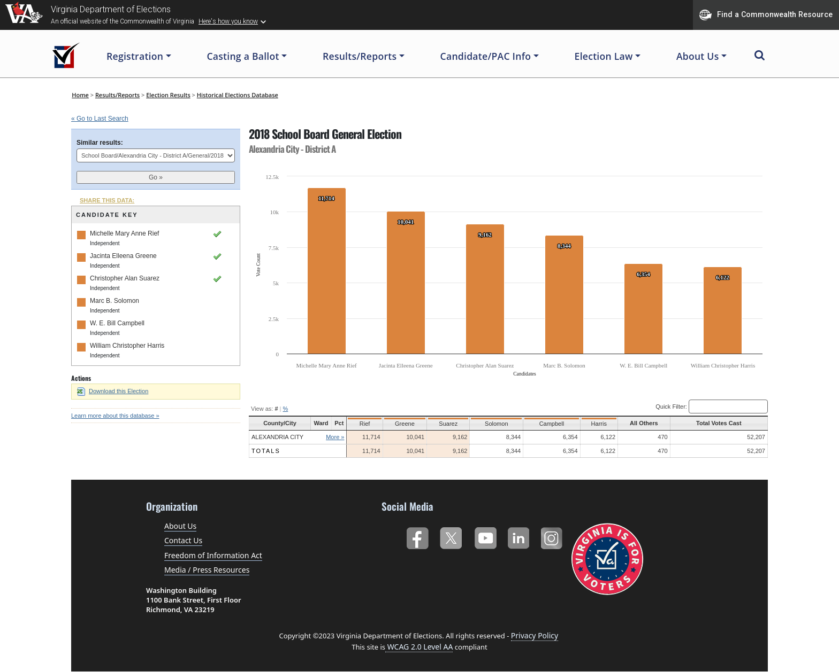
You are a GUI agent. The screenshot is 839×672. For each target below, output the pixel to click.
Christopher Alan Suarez (124, 278)
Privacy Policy (534, 635)
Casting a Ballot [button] (243, 56)
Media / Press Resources (206, 570)
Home (80, 95)
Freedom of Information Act (213, 555)
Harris (597, 423)
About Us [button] (697, 56)
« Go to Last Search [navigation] (99, 118)
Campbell (549, 423)
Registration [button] (134, 56)
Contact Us (183, 540)
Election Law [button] (604, 56)
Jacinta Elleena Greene (123, 256)
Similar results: (100, 142)
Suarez (448, 423)
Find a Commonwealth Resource (766, 15)
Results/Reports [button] (359, 56)
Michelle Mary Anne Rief (124, 233)
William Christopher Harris (127, 345)
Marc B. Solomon (114, 300)
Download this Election (112, 391)
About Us (180, 526)
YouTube (485, 536)
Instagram (553, 536)
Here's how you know (228, 21)
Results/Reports (117, 95)
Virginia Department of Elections (111, 9)
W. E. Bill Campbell (117, 323)
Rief (366, 423)
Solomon (495, 423)
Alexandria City (277, 437)
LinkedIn (519, 536)
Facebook (417, 536)
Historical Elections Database (237, 95)
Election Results (168, 95)
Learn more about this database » (115, 415)
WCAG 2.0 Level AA (419, 647)
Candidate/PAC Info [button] (485, 56)
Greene (406, 423)
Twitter (451, 536)
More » (336, 437)
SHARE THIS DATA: (107, 200)
